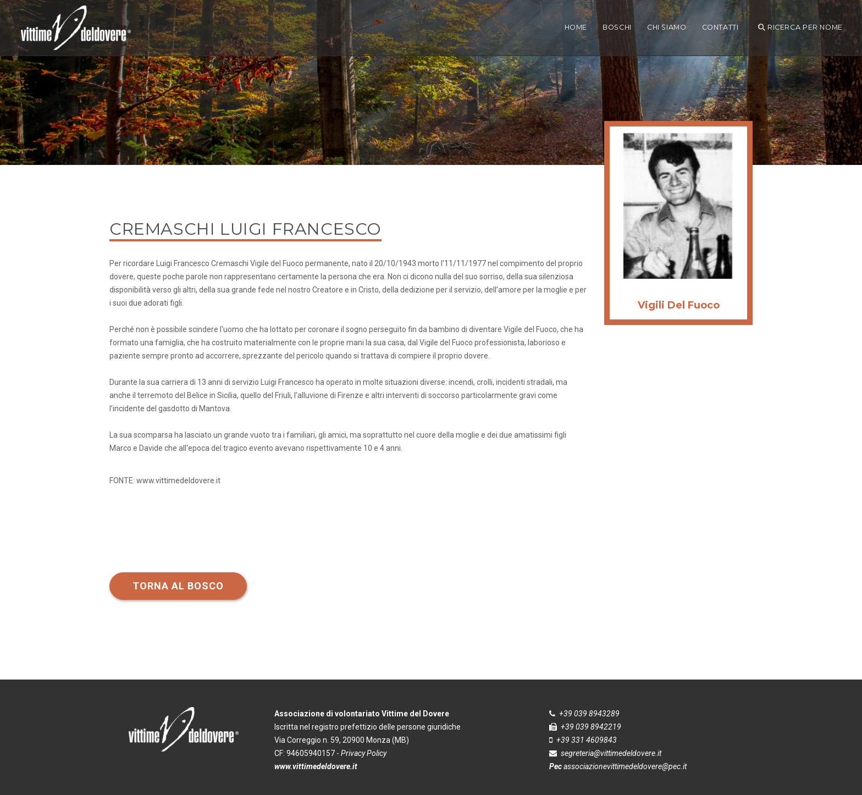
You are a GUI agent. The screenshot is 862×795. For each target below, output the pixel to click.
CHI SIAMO (667, 27)
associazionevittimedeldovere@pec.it (625, 766)
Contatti (720, 27)
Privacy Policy (363, 753)
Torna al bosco (178, 586)
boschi (617, 27)
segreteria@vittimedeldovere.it (611, 753)
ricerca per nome (800, 27)
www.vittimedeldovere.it (178, 480)
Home (576, 27)
